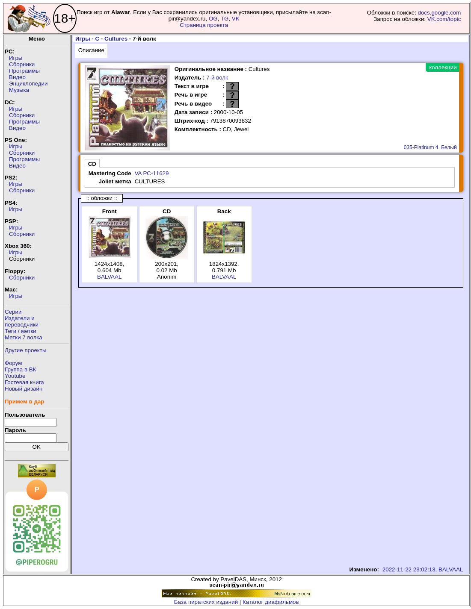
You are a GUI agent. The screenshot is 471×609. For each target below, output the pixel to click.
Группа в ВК (20, 369)
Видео (17, 77)
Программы (24, 71)
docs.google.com (439, 12)
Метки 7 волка (23, 337)
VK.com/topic (444, 19)
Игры (15, 58)
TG (225, 18)
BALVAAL (109, 277)
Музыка (19, 90)
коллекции (442, 67)
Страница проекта (204, 25)
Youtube (15, 376)
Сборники (22, 64)
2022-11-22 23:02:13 (408, 569)
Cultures (115, 38)
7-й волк (217, 77)
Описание (91, 50)
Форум (13, 363)
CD (92, 164)
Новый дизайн (23, 388)
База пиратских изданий (206, 602)
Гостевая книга (24, 382)
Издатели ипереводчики (22, 321)
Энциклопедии (28, 83)
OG (213, 18)
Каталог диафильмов (271, 602)
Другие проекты (26, 350)
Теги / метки (20, 331)
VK (236, 18)
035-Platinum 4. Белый (430, 147)
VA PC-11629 (152, 173)
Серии (13, 312)
